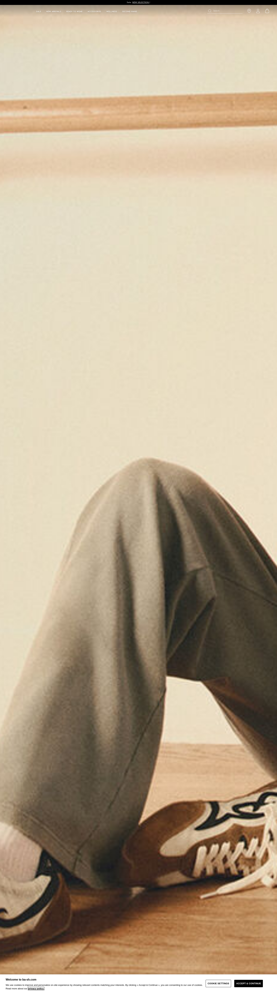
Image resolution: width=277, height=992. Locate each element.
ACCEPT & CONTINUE (248, 983)
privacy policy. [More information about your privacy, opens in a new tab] (36, 988)
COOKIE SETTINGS (218, 983)
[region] (138, 983)
